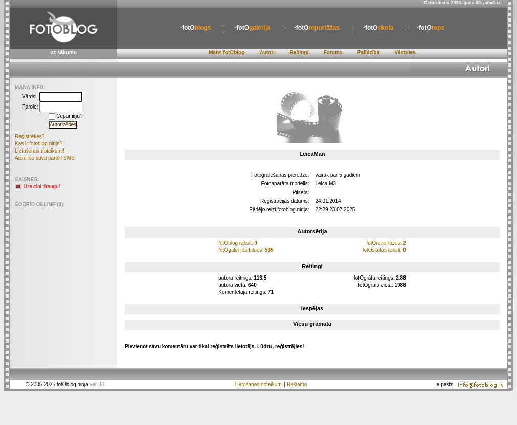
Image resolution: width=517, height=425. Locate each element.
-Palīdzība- (368, 52)
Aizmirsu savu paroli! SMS (45, 158)
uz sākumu (63, 52)
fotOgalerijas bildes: (245, 250)
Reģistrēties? (29, 136)
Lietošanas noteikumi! (39, 151)
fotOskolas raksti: (384, 250)
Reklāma (297, 384)
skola (378, 27)
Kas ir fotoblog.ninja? (38, 143)
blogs (195, 27)
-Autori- (267, 52)
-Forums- (333, 52)
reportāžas (317, 27)
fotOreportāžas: (386, 243)
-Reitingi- (299, 52)
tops (430, 27)
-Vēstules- (405, 52)
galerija (252, 27)
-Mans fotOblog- (226, 52)
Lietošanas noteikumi (259, 384)
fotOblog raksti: (237, 243)
